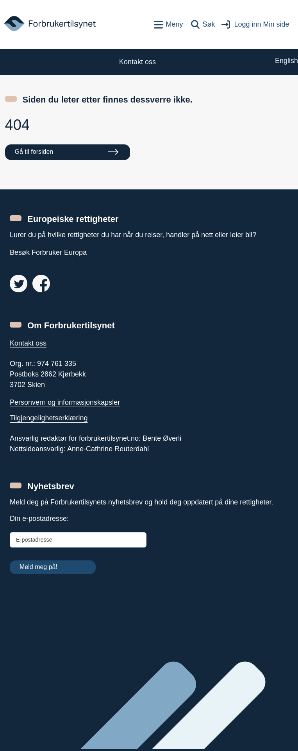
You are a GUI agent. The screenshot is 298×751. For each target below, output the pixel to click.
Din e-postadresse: (39, 518)
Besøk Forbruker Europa (48, 252)
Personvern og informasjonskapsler (65, 402)
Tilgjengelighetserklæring (48, 418)
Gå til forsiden (34, 151)
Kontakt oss (28, 343)
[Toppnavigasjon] (168, 24)
